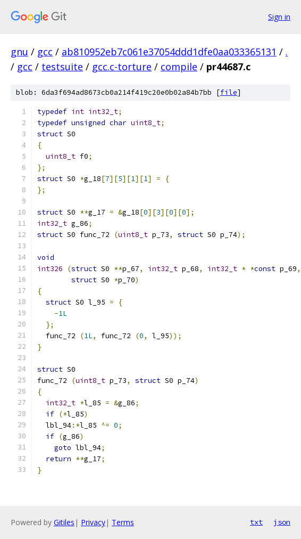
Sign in (279, 17)
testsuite (62, 66)
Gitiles (64, 522)
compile (179, 66)
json (281, 522)
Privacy (93, 522)
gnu (19, 51)
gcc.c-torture (122, 66)
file (228, 92)
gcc (45, 51)
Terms (123, 522)
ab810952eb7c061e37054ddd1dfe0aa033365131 (169, 51)
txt (256, 522)
